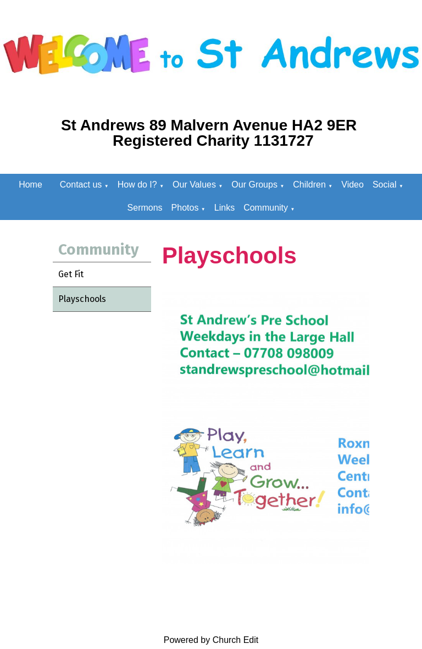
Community (265, 207)
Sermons (145, 207)
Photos (185, 207)
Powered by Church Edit (211, 640)
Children (309, 184)
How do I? (137, 184)
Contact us (81, 184)
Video (352, 184)
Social (385, 184)
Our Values (194, 184)
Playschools (82, 299)
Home (30, 184)
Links (224, 207)
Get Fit (71, 274)
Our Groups (254, 184)
